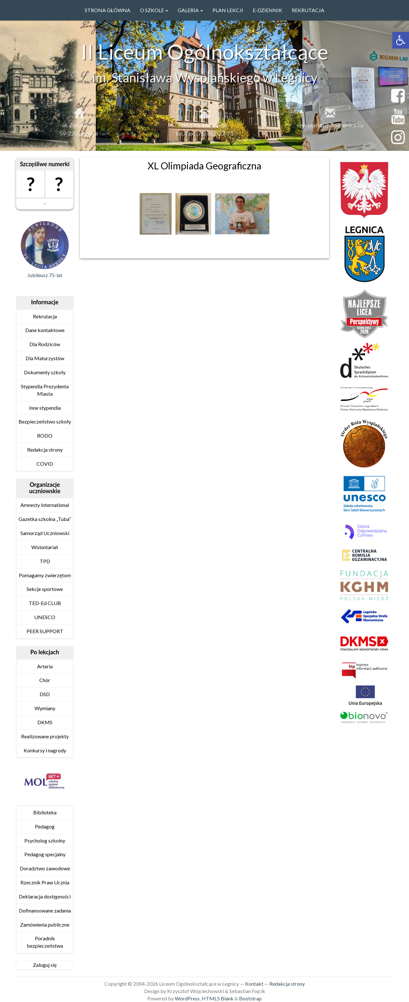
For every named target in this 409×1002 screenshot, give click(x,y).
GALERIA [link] (190, 10)
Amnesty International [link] (44, 505)
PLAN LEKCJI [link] (227, 10)
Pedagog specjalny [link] (45, 854)
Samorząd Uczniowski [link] (44, 533)
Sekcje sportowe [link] (45, 589)
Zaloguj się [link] (45, 965)
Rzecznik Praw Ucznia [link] (44, 882)
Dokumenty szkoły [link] (45, 372)
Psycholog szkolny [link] (44, 840)
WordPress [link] (187, 998)
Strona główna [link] (107, 10)
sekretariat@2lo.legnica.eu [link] (330, 128)
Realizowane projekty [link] (45, 736)
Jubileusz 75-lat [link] (44, 275)
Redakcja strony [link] (45, 450)
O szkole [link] (154, 10)
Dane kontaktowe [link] (45, 330)
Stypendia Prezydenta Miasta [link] (45, 390)
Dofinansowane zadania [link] (45, 910)
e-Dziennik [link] (267, 10)
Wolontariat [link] (44, 547)
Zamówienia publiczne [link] (44, 924)
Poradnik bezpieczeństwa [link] (45, 942)
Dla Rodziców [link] (44, 344)
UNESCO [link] (44, 617)
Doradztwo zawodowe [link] (45, 868)
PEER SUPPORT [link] (45, 631)
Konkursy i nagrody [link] (45, 750)
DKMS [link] (44, 722)
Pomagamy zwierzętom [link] (45, 575)
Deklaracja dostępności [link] (45, 896)
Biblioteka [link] (45, 812)
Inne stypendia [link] (45, 408)
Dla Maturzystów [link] (45, 358)
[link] (400, 40)
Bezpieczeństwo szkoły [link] (45, 421)
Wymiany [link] (45, 708)
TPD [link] (45, 561)
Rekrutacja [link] (308, 10)
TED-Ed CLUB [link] (45, 603)
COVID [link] (44, 464)
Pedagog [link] (45, 826)
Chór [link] (44, 680)
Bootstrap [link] (250, 998)
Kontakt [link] (254, 984)
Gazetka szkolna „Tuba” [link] (45, 519)
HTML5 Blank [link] (218, 998)
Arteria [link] (45, 666)
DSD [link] (45, 694)
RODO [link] (44, 435)
